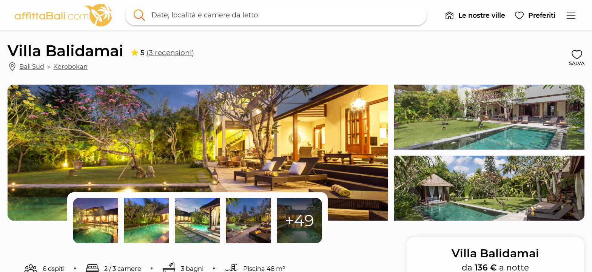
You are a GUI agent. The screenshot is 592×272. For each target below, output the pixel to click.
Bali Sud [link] (31, 66)
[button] (475, 15)
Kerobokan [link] (70, 66)
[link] (63, 15)
